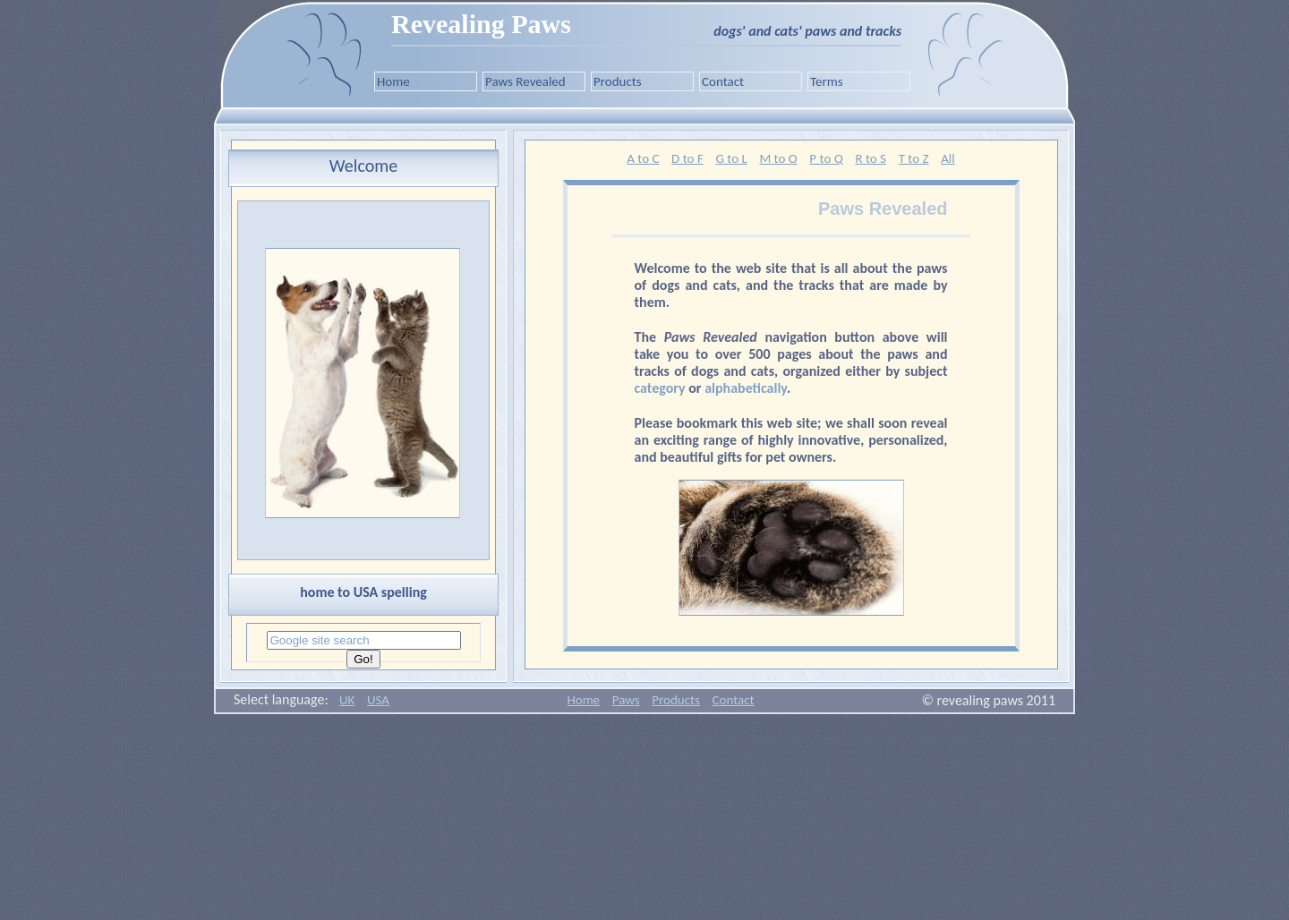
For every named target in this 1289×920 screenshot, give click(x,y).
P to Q (825, 158)
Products (617, 81)
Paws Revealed (525, 81)
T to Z (914, 158)
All (948, 158)
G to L (731, 158)
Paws (626, 700)
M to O (778, 158)
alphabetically (745, 387)
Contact (723, 81)
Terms (826, 81)
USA (378, 700)
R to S (870, 158)
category (660, 387)
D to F (687, 158)
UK (346, 700)
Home (393, 81)
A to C (643, 158)
